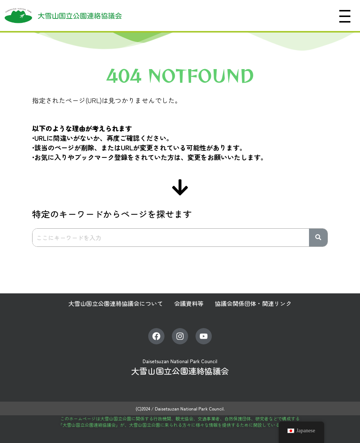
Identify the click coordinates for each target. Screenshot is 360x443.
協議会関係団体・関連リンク (253, 303)
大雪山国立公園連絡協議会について (115, 303)
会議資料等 (189, 303)
